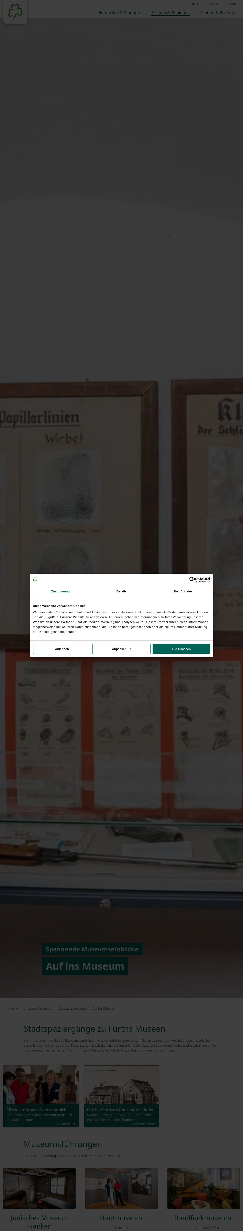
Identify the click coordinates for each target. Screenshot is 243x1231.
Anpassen (121, 649)
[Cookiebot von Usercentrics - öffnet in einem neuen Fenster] (192, 580)
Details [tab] (122, 591)
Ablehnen (62, 649)
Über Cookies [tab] (183, 591)
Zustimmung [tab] (60, 591)
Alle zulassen (181, 649)
